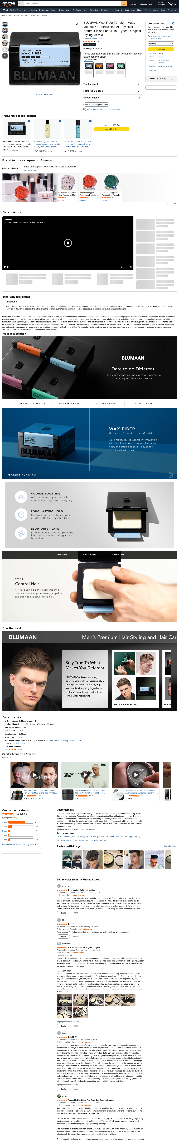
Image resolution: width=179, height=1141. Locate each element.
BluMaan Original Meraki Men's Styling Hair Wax (23, 222)
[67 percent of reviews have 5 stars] (20, 822)
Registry (118, 10)
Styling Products (34, 15)
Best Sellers (44, 10)
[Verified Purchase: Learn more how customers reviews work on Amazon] (78, 895)
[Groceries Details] (98, 10)
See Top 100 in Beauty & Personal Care (66, 741)
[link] (47, 129)
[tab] (61, 555)
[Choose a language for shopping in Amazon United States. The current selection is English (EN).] (133, 4)
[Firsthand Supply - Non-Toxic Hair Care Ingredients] (50, 166)
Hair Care (24, 15)
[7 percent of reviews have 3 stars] (20, 831)
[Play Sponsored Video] (34, 775)
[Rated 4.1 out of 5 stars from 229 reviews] (40, 795)
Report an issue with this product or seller (101, 109)
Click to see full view (44, 94)
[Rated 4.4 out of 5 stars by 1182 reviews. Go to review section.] (67, 198)
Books (53, 10)
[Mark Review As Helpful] (63, 913)
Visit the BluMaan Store (92, 38)
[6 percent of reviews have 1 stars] (20, 839)
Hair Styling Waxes (19, 743)
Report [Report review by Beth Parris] (75, 1026)
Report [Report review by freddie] (75, 1089)
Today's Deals (64, 10)
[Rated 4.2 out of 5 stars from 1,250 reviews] (142, 795)
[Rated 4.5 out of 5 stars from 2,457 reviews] (91, 795)
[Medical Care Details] (21, 10)
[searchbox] (72, 3)
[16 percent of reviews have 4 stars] (20, 826)
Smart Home (130, 10)
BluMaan (161, 57)
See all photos (170, 846)
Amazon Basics (30, 10)
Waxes (44, 15)
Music (139, 10)
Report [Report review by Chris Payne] (75, 913)
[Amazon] (9, 4)
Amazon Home (159, 10)
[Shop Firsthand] (30, 170)
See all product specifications (96, 104)
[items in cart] (172, 4)
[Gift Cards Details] (81, 10)
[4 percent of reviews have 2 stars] (20, 835)
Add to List (151, 88)
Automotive (172, 10)
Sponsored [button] (171, 204)
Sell (85, 10)
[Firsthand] (10, 168)
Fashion (147, 10)
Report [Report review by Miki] (75, 936)
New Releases (107, 10)
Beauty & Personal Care (10, 15)
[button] (5, 10)
